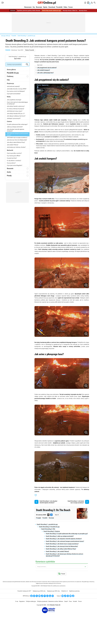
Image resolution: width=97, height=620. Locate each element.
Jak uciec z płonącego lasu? (45, 72)
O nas (16, 601)
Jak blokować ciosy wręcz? (14, 111)
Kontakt (75, 601)
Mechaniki (10, 150)
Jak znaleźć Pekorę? (12, 145)
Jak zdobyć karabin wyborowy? (16, 106)
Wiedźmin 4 (64, 591)
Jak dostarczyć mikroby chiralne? (16, 147)
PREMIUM (12, 10)
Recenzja (51, 518)
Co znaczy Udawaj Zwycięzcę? (15, 108)
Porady (18, 175)
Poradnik (44, 518)
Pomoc (80, 601)
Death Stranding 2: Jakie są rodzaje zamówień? (60, 536)
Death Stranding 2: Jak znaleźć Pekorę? (57, 551)
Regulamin (22, 601)
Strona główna (11, 69)
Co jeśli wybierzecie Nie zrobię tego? (17, 124)
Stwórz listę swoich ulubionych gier (51, 10)
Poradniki (59, 7)
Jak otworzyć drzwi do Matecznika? (17, 140)
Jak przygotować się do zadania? (47, 67)
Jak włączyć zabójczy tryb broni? (16, 116)
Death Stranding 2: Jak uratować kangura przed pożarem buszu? (65, 541)
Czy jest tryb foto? (12, 158)
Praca (70, 601)
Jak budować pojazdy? (13, 86)
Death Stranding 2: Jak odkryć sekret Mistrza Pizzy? (61, 549)
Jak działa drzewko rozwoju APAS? (16, 89)
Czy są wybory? (11, 163)
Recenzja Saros (83, 10)
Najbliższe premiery (74, 591)
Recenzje (39, 7)
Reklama (61, 601)
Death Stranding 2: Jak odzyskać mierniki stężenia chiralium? (64, 538)
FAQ (8, 80)
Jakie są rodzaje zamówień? (15, 127)
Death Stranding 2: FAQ (48, 529)
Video (65, 7)
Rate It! (57, 515)
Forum (70, 7)
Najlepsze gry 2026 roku (39, 591)
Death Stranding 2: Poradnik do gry (49, 526)
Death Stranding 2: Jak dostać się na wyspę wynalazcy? (62, 543)
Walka (9, 97)
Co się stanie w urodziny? (14, 160)
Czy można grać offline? (13, 155)
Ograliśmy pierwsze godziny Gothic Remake (28, 10)
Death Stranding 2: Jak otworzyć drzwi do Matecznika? (62, 546)
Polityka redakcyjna (31, 601)
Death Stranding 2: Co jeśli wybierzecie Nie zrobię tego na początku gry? (67, 533)
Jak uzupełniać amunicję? (14, 99)
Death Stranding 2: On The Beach (53, 510)
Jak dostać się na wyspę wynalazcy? (17, 137)
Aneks (9, 172)
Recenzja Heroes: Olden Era (70, 10)
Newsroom (28, 7)
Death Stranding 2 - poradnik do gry (26, 35)
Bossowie (10, 168)
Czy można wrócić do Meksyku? (16, 91)
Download (51, 7)
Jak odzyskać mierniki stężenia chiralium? (15, 130)
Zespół (66, 601)
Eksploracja (10, 83)
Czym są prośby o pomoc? (14, 153)
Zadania (9, 121)
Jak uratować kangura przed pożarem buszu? (17, 134)
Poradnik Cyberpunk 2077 (24, 591)
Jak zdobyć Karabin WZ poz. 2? (16, 113)
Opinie (45, 7)
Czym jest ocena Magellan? (14, 165)
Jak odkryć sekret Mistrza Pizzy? (16, 142)
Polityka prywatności (42, 601)
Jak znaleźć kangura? (43, 70)
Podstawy (10, 76)
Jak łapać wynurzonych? (14, 118)
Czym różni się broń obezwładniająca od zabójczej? (17, 103)
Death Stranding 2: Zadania (52, 531)
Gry (34, 7)
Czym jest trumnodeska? (14, 93)
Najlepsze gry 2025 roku (53, 591)
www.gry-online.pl (5, 35)
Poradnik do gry (13, 73)
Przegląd (38, 518)
